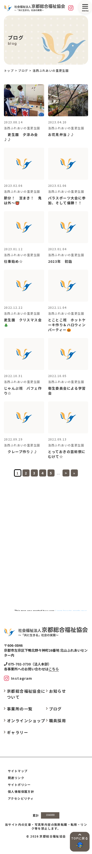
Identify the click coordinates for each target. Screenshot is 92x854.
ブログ (55, 709)
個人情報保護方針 (21, 791)
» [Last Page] (74, 473)
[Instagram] (70, 8)
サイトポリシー (19, 784)
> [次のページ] (66, 473)
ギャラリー (17, 732)
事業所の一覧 (19, 709)
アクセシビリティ (21, 798)
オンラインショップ (26, 720)
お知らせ (57, 691)
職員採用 (57, 720)
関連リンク (16, 778)
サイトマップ (17, 771)
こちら (54, 668)
